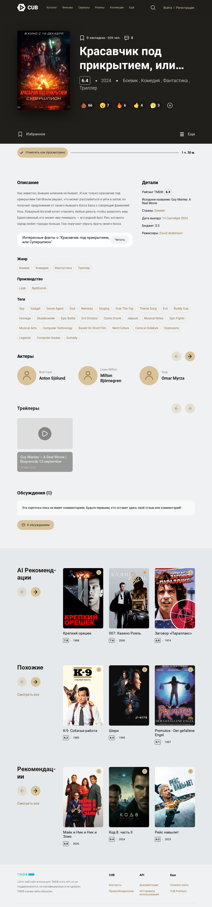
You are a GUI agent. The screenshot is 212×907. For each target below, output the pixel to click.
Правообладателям (121, 891)
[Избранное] (31, 134)
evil (165, 308)
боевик (130, 80)
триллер (88, 88)
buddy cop (181, 308)
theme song (148, 308)
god (72, 308)
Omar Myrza (173, 378)
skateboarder (46, 318)
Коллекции (117, 7)
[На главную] (27, 7)
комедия (150, 80)
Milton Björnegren (110, 378)
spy (21, 308)
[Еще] (187, 134)
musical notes (153, 318)
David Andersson (171, 233)
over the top (124, 308)
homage (25, 318)
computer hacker (48, 338)
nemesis (87, 308)
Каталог (52, 7)
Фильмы (67, 7)
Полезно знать (179, 885)
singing (104, 308)
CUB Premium (178, 891)
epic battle (68, 318)
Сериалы (84, 7)
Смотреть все (28, 694)
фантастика (175, 80)
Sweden (159, 210)
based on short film (92, 328)
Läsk (22, 288)
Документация (149, 885)
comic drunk (112, 318)
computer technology (57, 328)
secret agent (54, 308)
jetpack (132, 318)
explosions (171, 328)
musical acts (28, 328)
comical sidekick (146, 328)
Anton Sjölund (52, 378)
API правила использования (149, 893)
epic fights (177, 318)
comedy (71, 338)
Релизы (100, 7)
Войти (167, 7)
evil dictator (89, 318)
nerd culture (120, 328)
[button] (190, 356)
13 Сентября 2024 (175, 218)
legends (25, 338)
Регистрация (185, 7)
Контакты (115, 885)
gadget (35, 308)
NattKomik (39, 288)
